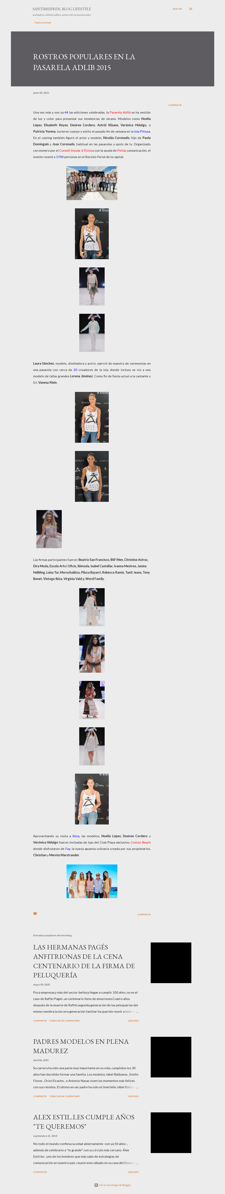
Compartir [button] (175, 105)
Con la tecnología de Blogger (112, 1185)
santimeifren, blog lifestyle (62, 8)
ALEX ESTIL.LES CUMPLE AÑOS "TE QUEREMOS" (83, 1121)
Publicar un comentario (65, 1020)
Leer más (133, 1020)
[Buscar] (177, 9)
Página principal (42, 22)
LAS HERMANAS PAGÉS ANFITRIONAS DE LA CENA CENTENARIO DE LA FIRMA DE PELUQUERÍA (84, 960)
